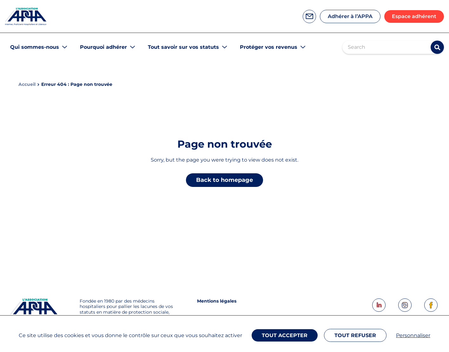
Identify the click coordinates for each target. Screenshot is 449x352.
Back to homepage (224, 179)
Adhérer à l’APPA (350, 16)
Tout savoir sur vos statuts (183, 47)
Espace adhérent (414, 16)
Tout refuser (355, 335)
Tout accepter (284, 335)
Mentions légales (216, 301)
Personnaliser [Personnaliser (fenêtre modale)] (413, 335)
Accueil (27, 84)
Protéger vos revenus (268, 47)
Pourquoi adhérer (103, 47)
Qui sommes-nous (34, 47)
